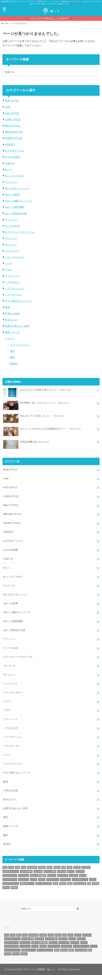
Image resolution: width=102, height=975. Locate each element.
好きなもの (11, 319)
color (8, 106)
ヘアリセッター (13, 294)
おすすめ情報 (12, 157)
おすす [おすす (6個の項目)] (77, 867)
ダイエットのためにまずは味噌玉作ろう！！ (42, 430)
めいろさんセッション (17, 188)
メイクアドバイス (20, 344)
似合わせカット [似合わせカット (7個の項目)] (27, 883)
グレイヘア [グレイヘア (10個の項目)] (62, 875)
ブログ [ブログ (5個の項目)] (41, 879)
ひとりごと (11, 182)
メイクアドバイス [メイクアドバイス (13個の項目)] (10, 883)
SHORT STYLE (13, 138)
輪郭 (12, 357)
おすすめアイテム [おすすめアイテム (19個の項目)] (10, 871)
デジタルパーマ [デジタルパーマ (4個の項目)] (9, 879)
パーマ (8, 263)
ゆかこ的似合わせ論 (16, 213)
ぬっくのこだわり (15, 175)
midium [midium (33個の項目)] (42, 867)
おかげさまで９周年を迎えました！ (37, 391)
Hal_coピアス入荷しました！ (34, 417)
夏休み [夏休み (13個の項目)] (62, 883)
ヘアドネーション (15, 288)
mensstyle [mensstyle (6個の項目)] (32, 867)
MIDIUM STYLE (14, 132)
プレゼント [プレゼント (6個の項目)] (65, 879)
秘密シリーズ (12, 332)
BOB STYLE (12, 100)
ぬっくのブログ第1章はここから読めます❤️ (51, 18)
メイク (11, 338)
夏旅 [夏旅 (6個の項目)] (70, 883)
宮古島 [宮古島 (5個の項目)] (95, 883)
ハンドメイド (12, 251)
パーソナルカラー (15, 257)
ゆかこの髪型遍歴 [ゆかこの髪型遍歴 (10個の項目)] (38, 875)
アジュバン (11, 219)
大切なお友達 (12, 313)
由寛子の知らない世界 (17, 326)
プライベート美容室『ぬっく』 (40, 969)
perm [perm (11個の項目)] (49, 867)
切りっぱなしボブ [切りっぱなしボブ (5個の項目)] (43, 883)
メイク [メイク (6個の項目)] (92, 879)
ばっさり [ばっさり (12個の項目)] (80, 871)
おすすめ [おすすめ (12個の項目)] (86, 867)
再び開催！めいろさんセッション (36, 404)
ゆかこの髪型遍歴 (15, 207)
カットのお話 (12, 225)
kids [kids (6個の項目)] (17, 867)
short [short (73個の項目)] (69, 867)
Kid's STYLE (12, 113)
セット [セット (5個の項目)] (82, 875)
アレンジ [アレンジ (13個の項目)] (51, 875)
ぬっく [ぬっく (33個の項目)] (71, 871)
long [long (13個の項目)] (23, 867)
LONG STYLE (13, 119)
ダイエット (11, 244)
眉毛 (12, 351)
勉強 (7, 307)
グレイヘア (11, 238)
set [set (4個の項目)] (63, 867)
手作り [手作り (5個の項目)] (6, 888)
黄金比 (13, 363)
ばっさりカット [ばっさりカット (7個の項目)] (9, 875)
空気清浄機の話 (26, 443)
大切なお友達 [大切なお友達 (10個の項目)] (79, 883)
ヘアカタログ (12, 282)
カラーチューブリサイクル (19, 232)
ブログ (8, 269)
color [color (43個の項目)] (11, 867)
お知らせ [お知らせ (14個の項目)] (61, 871)
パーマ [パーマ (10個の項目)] (33, 879)
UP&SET (10, 144)
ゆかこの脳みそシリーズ (18, 200)
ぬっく (8, 169)
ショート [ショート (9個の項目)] (73, 875)
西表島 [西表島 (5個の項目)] (14, 888)
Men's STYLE (12, 125)
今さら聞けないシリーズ (18, 301)
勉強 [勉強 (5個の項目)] (55, 883)
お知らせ (10, 163)
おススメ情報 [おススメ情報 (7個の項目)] (49, 871)
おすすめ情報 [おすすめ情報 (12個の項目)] (26, 871)
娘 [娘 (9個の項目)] (89, 883)
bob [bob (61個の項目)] (4, 867)
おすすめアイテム (15, 150)
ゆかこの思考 (12, 194)
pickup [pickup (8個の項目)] (57, 867)
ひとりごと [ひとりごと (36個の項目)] (23, 875)
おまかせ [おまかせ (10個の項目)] (38, 871)
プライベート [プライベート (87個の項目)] (52, 879)
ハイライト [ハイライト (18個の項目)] (23, 879)
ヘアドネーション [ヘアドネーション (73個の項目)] (80, 879)
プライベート (12, 275)
